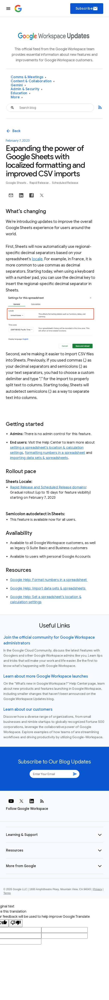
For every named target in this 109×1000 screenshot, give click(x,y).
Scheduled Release (65, 183)
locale (37, 259)
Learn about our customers (27, 709)
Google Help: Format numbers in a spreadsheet (49, 580)
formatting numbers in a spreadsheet (55, 453)
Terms (7, 893)
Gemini (18, 85)
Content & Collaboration (33, 81)
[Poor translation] (15, 923)
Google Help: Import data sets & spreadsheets (48, 588)
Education (20, 93)
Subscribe (87, 8)
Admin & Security (27, 89)
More (17, 97)
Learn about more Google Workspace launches (45, 676)
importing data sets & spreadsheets (39, 458)
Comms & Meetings (28, 77)
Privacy (97, 889)
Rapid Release (39, 183)
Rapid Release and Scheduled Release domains (48, 487)
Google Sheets (16, 183)
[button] (54, 835)
